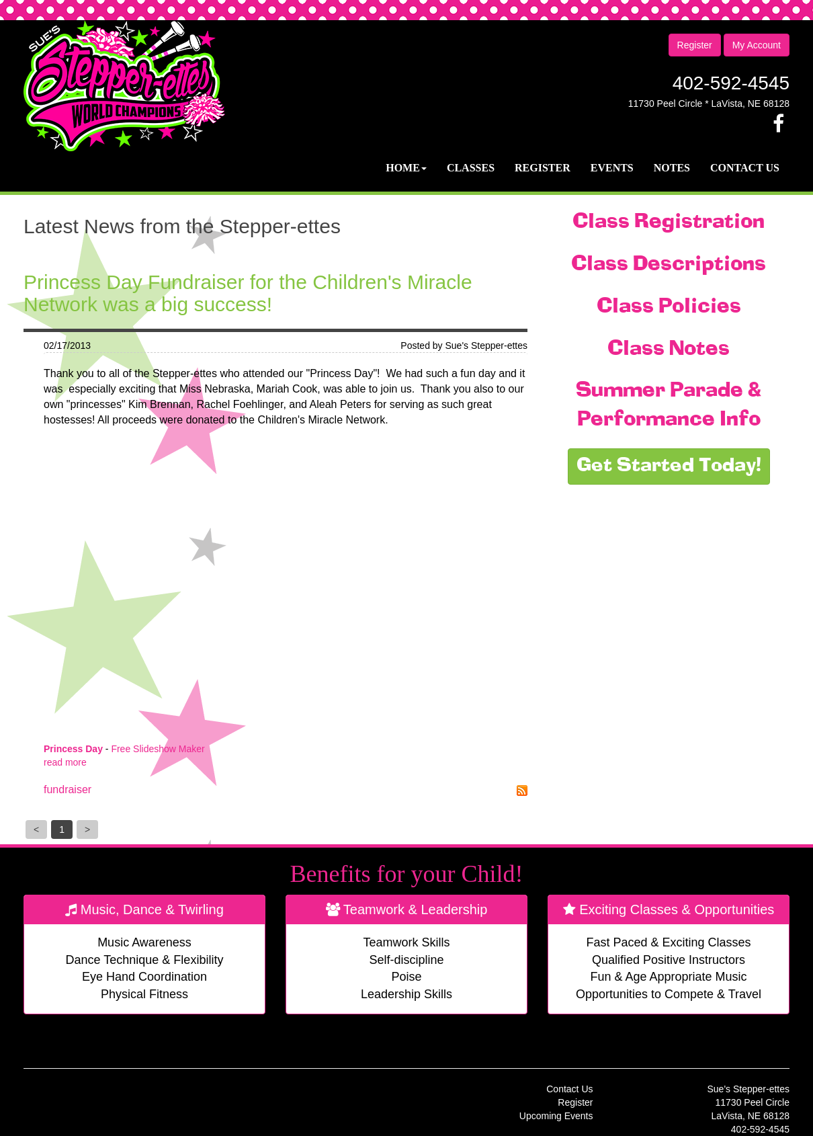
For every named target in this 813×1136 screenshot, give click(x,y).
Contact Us (744, 167)
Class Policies (669, 307)
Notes (672, 167)
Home (406, 167)
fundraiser (67, 789)
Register (694, 45)
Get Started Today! (668, 466)
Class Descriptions (668, 265)
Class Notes (668, 349)
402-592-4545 (731, 83)
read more (65, 762)
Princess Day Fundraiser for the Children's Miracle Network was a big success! (248, 293)
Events (612, 167)
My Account (756, 45)
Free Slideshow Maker (157, 748)
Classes (471, 167)
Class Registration (668, 222)
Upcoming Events (556, 1115)
